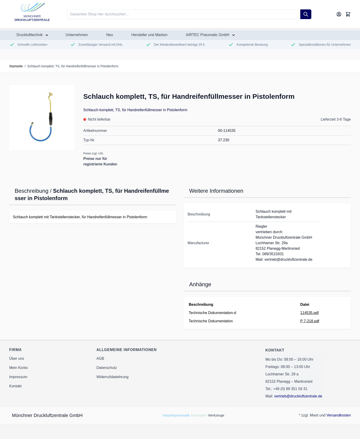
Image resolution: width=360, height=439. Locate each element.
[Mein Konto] (339, 14)
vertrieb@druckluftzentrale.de (298, 396)
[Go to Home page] (32, 14)
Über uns (16, 358)
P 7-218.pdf (309, 321)
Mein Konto (18, 368)
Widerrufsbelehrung (112, 377)
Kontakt (15, 386)
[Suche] (305, 14)
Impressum (18, 377)
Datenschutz (106, 368)
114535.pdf (309, 313)
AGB (100, 358)
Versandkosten (338, 415)
